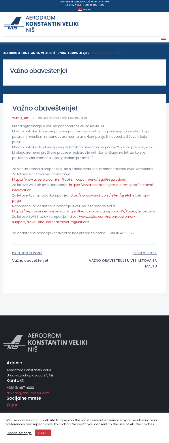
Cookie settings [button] (19, 433)
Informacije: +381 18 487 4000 (84, 5)
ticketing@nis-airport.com (28, 393)
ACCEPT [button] (43, 433)
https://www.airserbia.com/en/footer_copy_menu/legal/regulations (69, 179)
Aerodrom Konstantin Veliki (65, 118)
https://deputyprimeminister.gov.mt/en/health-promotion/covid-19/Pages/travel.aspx (84, 211)
